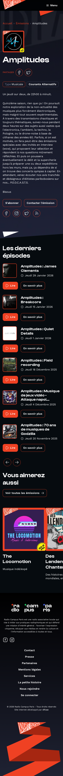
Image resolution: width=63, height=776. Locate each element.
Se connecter (31, 695)
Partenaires (31, 663)
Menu (51, 5)
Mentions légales (31, 669)
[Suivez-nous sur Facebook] (5, 640)
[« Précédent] (7, 462)
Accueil (7, 23)
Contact (31, 650)
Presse (31, 656)
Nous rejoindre (31, 688)
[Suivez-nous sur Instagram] (12, 640)
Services (31, 676)
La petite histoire (31, 682)
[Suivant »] (16, 462)
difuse (46, 710)
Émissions (22, 23)
